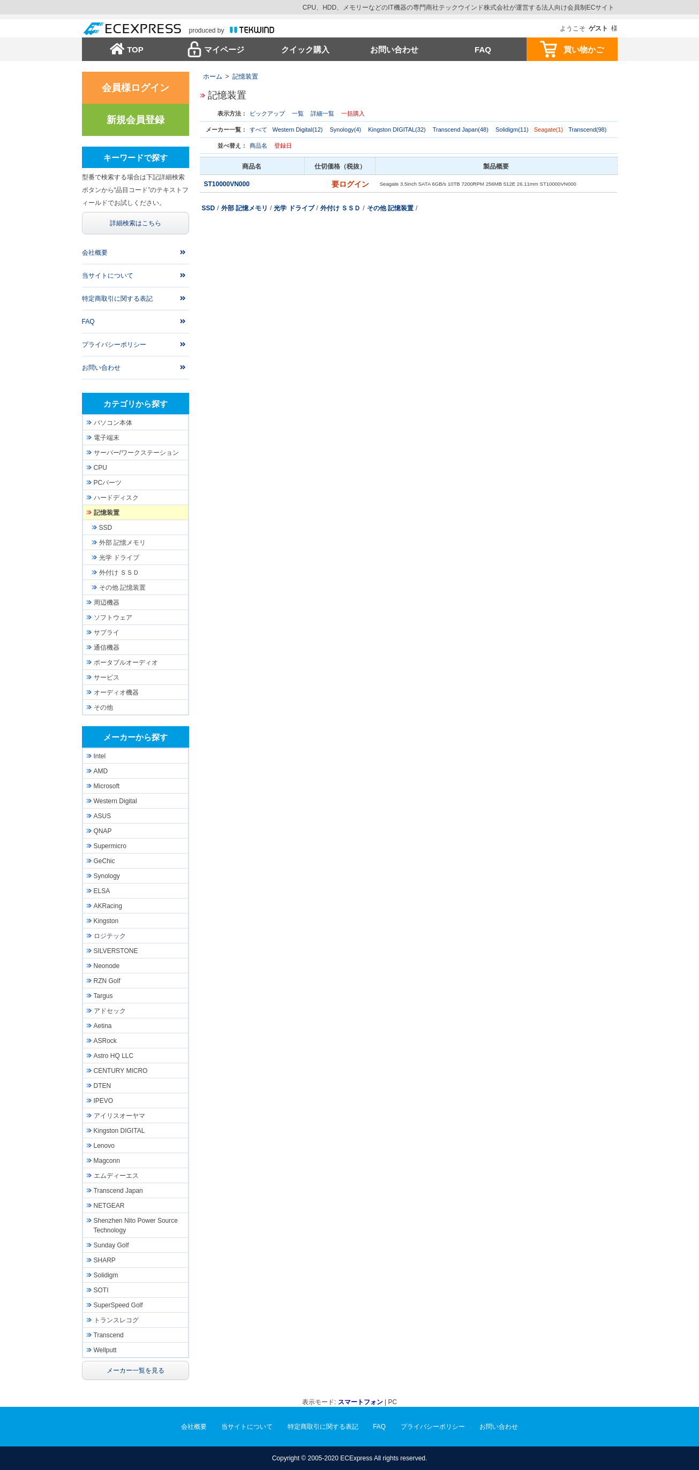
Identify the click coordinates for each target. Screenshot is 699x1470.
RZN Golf (107, 981)
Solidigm (106, 1275)
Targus (103, 996)
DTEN (102, 1086)
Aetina (103, 1026)
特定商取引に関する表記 (117, 298)
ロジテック (110, 936)
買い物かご (583, 49)
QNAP (103, 831)
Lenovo (104, 1145)
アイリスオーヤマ (119, 1115)
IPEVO (104, 1101)
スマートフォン (360, 1402)
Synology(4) (346, 129)
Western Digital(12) (298, 129)
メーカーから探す (135, 737)
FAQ (483, 49)
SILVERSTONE (116, 951)
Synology (107, 876)
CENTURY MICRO (121, 1071)
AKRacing (108, 906)
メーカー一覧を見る (135, 1370)
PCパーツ (108, 482)
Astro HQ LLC (114, 1056)
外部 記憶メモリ (244, 208)
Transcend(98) (587, 129)
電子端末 (106, 437)
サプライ (106, 632)
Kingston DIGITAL (119, 1130)
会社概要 (95, 252)
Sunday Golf (111, 1245)
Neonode (107, 966)
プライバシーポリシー (114, 344)
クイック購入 (305, 49)
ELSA (102, 891)
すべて (258, 129)
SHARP (105, 1260)
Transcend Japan (118, 1190)
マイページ (224, 49)
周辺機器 (106, 602)
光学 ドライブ (294, 208)
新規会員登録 (135, 120)
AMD (101, 771)
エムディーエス (116, 1175)
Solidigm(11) (512, 129)
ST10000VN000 (228, 184)
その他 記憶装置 (390, 208)
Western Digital (115, 801)
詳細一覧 (322, 113)
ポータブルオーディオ (126, 662)
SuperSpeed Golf (118, 1305)
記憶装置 (245, 76)
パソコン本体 (113, 422)
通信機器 (106, 647)
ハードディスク (116, 497)
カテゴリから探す (135, 403)
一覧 (298, 113)
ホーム (212, 76)
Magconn (107, 1160)
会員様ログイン (135, 87)
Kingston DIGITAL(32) (396, 129)
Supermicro (110, 846)
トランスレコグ (116, 1320)
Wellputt (105, 1350)
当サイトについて (107, 275)
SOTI (101, 1290)
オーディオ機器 (116, 692)
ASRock (105, 1041)
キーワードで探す (135, 157)
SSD (208, 208)
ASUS (102, 816)
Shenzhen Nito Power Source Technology (136, 1225)
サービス (106, 677)
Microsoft (107, 786)
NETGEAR (109, 1205)
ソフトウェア (113, 617)
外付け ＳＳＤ (340, 208)
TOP (135, 49)
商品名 (258, 145)
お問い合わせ (394, 49)
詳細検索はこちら (135, 223)
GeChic (104, 861)
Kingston (106, 921)
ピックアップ (267, 113)
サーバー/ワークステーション (136, 452)
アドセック (110, 1011)
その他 (103, 707)
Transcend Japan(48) (460, 129)
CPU (100, 467)
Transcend (109, 1335)
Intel (100, 756)
